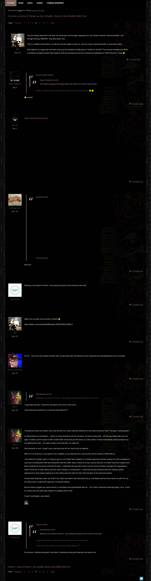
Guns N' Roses (27, 16)
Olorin (15, 407)
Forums (12, 16)
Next (52, 23)
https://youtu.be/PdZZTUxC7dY (36, 118)
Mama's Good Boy (15, 369)
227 (19, 53)
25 (17, 373)
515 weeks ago (134, 59)
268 (16, 410)
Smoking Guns (15, 208)
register (35, 10)
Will (17, 49)
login (42, 10)
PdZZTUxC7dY (42, 258)
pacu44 (15, 125)
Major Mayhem (15, 84)
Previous (17, 23)
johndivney (15, 299)
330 (16, 211)
